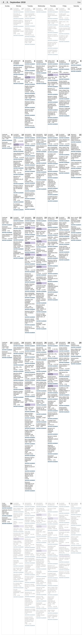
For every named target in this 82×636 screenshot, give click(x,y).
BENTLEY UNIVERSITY (40, 223)
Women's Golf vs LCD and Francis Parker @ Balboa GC (18, 384)
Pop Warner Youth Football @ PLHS (76, 235)
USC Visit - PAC (52, 521)
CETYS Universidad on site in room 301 (40, 259)
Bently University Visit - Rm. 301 (41, 232)
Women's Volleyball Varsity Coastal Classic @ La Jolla (64, 233)
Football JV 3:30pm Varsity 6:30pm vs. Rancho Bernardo (64, 102)
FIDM (49, 347)
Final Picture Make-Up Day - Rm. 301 (64, 353)
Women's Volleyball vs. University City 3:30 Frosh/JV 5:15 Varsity (52, 182)
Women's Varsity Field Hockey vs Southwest (63, 255)
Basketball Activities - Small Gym (40, 324)
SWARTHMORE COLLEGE (29, 237)
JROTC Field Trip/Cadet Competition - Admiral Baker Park (75, 539)
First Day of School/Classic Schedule (17, 15)
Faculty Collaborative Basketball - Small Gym (18, 30)
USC (49, 513)
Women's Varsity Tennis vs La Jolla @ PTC (30, 586)
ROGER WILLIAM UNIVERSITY (18, 534)
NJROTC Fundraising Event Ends (64, 510)
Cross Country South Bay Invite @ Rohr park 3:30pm (64, 247)
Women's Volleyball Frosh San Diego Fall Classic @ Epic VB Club (75, 530)
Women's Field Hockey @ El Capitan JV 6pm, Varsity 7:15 (41, 184)
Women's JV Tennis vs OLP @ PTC (30, 466)
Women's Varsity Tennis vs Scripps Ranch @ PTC (30, 320)
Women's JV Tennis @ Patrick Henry (52, 90)
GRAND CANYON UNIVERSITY (53, 368)
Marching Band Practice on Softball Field (17, 69)
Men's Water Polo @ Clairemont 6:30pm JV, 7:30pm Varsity (41, 613)
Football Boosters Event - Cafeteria (52, 50)
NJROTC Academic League (30, 348)
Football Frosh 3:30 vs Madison (52, 574)
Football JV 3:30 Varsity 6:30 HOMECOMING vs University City (64, 390)
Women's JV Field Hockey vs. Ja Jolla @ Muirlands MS (41, 409)
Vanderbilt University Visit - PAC (29, 392)
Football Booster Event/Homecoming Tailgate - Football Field (64, 380)
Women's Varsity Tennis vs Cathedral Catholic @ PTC (53, 438)
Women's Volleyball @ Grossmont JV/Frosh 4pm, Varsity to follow (29, 203)
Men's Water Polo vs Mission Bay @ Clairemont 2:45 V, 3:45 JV (64, 149)
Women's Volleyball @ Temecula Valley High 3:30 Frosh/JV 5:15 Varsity (29, 120)
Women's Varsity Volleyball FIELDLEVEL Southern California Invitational (64, 517)
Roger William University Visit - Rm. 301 (17, 542)
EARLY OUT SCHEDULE (51, 61)
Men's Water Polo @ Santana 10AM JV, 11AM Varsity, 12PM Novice (76, 155)
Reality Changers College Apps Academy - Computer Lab (30, 88)
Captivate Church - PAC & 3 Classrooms (6, 136)
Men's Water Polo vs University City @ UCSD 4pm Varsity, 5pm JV (53, 589)
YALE (15, 521)
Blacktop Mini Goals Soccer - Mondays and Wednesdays (40, 155)
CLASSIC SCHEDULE (16, 9)
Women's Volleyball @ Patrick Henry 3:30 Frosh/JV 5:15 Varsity (41, 77)
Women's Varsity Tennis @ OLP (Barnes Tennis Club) (29, 475)
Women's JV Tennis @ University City (29, 21)
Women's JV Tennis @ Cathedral (51, 430)
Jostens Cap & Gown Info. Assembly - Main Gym (41, 531)
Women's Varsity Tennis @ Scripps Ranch (52, 581)
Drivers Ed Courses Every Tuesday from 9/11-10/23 (29, 149)
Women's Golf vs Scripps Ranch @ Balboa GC (52, 414)
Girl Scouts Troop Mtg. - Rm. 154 (18, 568)
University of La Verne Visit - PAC (29, 230)
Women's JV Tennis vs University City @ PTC (18, 178)
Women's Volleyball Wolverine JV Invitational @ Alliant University (75, 146)
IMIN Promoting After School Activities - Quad (29, 519)
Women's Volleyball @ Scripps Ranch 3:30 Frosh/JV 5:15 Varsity (52, 448)
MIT (37, 237)
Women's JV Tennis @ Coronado (51, 269)
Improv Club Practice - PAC (40, 401)
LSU (60, 71)
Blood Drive (28, 353)
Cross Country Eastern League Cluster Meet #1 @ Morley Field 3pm (29, 619)
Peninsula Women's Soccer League (6, 144)
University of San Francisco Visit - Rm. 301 (41, 287)
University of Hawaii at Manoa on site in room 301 (64, 549)
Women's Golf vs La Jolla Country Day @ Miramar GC (18, 187)
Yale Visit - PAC (17, 528)
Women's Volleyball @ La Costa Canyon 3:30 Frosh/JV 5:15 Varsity (29, 30)
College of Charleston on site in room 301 (41, 518)
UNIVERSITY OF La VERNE (29, 223)
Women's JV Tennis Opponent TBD (52, 15)
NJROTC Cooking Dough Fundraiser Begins (53, 224)
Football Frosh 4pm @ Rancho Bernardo (52, 105)
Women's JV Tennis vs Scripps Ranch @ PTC (52, 567)
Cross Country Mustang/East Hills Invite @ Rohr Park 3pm (64, 83)
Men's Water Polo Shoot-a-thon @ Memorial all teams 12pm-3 (76, 351)
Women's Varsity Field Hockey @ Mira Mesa (41, 394)
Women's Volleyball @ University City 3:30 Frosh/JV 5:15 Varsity (29, 601)
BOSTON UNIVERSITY (40, 545)
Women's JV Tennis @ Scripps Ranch (30, 328)
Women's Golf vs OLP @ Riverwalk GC (53, 559)
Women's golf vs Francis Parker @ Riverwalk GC (18, 22)
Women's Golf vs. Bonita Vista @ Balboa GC (52, 44)
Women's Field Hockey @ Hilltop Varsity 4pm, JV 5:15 (41, 316)
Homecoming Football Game (63, 408)
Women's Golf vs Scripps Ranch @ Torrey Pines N (30, 194)
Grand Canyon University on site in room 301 (52, 378)
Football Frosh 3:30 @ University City (53, 422)
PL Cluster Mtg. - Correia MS (18, 583)
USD (14, 139)
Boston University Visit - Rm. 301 (41, 553)
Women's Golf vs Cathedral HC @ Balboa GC (52, 261)
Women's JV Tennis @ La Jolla (30, 592)
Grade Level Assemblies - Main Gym (64, 15)
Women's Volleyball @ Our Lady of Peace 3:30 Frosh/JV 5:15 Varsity (29, 484)
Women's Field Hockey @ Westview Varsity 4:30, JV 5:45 (41, 589)
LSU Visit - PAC (63, 76)
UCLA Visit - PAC (52, 77)
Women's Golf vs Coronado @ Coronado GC (52, 113)
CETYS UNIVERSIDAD (40, 249)
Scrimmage (74, 67)
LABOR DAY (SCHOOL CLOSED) (17, 62)
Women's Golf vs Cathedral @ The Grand (29, 103)
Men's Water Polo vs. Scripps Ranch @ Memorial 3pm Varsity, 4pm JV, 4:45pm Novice (41, 384)
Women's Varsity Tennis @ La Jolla (53, 174)
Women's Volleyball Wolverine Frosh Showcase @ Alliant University (75, 137)
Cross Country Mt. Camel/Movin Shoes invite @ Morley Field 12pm (76, 172)
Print (79, 2)
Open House (51, 610)
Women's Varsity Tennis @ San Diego (29, 186)
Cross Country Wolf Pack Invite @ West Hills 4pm (64, 29)
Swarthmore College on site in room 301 (30, 246)
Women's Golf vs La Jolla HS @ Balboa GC (29, 578)
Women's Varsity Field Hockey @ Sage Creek (18, 515)
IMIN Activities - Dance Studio (29, 414)
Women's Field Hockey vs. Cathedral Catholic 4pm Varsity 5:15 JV (64, 167)
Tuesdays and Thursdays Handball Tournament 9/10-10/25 (30, 176)
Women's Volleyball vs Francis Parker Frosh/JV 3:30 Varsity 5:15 (64, 110)
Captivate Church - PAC (75, 61)
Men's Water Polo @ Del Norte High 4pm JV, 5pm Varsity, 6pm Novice (64, 399)
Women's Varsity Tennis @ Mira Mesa (29, 111)
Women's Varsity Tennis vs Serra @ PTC (53, 36)
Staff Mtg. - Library (53, 237)
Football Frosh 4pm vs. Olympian (53, 191)
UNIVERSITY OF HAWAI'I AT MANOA (64, 540)
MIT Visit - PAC (40, 243)
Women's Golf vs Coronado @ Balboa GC (29, 459)
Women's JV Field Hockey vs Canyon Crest (64, 573)
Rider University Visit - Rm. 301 (29, 407)
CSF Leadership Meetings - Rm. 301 (29, 258)
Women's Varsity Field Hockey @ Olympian (18, 393)
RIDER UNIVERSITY (28, 399)
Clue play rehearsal (16, 561)
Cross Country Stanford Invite (63, 348)
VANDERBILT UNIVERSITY (29, 382)
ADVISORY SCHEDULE (28, 61)
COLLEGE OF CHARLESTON (40, 509)
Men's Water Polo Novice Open (18, 509)
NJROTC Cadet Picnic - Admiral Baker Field (75, 511)
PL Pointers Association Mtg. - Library (18, 205)
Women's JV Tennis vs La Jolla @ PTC (53, 167)
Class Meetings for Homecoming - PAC (18, 155)
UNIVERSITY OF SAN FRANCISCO (41, 277)
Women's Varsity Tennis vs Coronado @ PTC (53, 277)
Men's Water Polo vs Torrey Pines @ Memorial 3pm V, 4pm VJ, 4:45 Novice (64, 92)
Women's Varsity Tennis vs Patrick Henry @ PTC (52, 98)
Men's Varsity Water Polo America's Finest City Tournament (63, 225)
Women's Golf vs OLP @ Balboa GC (29, 313)
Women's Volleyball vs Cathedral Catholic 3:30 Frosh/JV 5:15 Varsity (53, 286)
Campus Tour (40, 139)
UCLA (49, 71)
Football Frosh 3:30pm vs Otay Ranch (52, 28)
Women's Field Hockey (52, 509)
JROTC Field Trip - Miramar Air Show (64, 358)
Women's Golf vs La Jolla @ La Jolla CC (41, 175)
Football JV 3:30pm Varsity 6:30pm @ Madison (64, 565)
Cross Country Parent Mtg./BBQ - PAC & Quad (30, 40)
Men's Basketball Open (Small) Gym (30, 14)
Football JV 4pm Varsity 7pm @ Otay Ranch (63, 37)
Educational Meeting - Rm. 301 (41, 348)
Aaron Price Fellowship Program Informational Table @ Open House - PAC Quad (52, 601)
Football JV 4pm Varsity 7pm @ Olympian (63, 158)
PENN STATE (29, 72)
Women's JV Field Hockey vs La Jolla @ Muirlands (30, 610)
